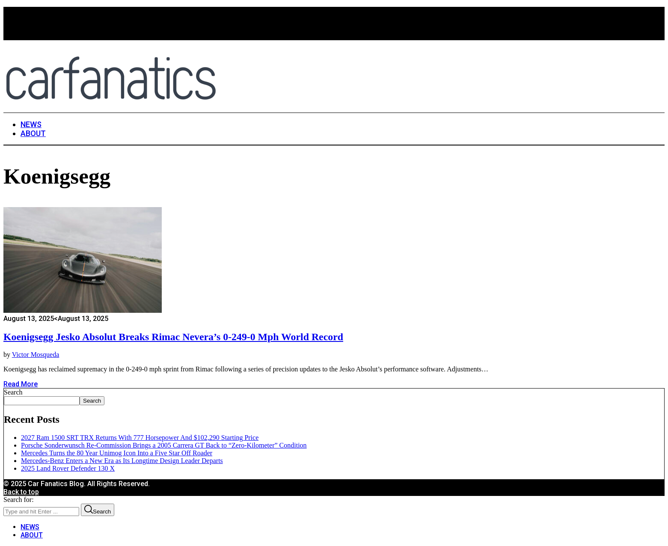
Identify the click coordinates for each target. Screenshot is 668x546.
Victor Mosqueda (35, 354)
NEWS (30, 527)
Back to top (21, 492)
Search (13, 392)
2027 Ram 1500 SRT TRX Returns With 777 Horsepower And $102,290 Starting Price (139, 437)
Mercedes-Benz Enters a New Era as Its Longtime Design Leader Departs (122, 460)
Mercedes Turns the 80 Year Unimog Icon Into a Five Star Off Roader (116, 453)
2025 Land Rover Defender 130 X (68, 468)
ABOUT (32, 535)
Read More (20, 384)
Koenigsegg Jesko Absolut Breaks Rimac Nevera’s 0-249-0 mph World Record (173, 336)
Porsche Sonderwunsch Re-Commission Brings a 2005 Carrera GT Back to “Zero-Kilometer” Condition (164, 445)
